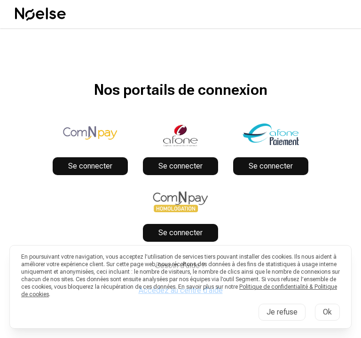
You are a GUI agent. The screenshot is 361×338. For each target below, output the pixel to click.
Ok (327, 311)
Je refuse (282, 311)
